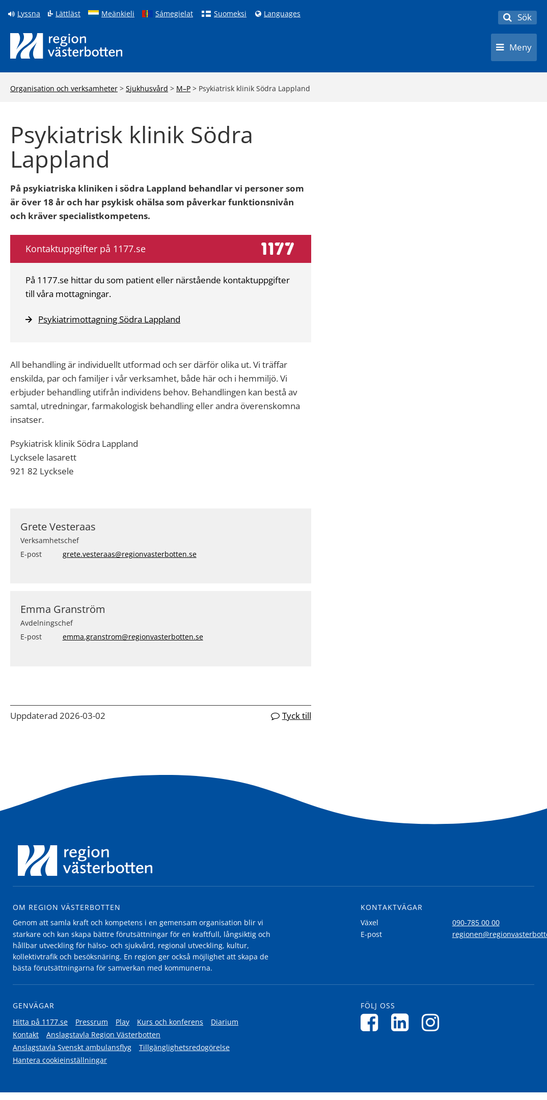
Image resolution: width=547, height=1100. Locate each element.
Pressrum (91, 1022)
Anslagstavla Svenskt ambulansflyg (72, 1047)
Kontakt (26, 1034)
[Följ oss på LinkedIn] (402, 1022)
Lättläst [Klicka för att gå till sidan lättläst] (68, 13)
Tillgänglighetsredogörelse (184, 1047)
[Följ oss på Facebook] (372, 1022)
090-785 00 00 (476, 922)
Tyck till (296, 715)
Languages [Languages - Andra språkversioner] (282, 13)
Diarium (224, 1022)
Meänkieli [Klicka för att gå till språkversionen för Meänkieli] (117, 13)
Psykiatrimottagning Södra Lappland (102, 319)
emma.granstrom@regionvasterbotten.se (133, 636)
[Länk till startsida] (66, 46)
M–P (183, 88)
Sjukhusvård (147, 88)
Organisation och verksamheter (64, 88)
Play (122, 1022)
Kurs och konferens (170, 1022)
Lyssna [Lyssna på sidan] (28, 13)
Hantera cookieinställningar (60, 1060)
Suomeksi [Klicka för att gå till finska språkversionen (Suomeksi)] (230, 13)
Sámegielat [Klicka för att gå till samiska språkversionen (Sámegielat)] (174, 13)
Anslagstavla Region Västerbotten (103, 1034)
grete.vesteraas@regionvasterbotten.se (130, 554)
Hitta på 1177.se (40, 1022)
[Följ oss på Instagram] (433, 1022)
